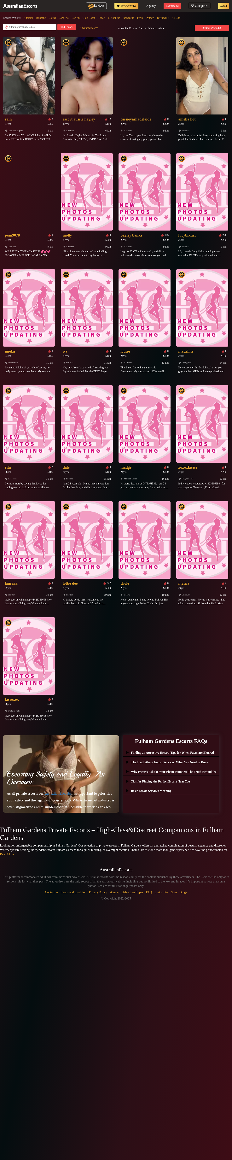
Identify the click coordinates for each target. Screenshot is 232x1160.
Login (223, 5)
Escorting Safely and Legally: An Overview (56, 778)
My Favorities (126, 5)
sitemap (114, 892)
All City (176, 17)
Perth (140, 17)
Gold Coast (89, 17)
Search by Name (212, 27)
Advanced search (89, 27)
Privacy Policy (98, 892)
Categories (199, 5)
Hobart (101, 17)
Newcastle (128, 17)
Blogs (183, 892)
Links (158, 892)
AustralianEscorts (127, 28)
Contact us (51, 892)
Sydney (150, 17)
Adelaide (28, 17)
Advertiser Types (132, 892)
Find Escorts (66, 27)
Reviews (96, 5)
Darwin (76, 17)
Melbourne (114, 17)
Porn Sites (170, 892)
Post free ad (172, 5)
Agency (151, 5)
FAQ (149, 892)
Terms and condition (73, 892)
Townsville (163, 17)
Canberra (64, 17)
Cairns (52, 17)
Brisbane (41, 17)
